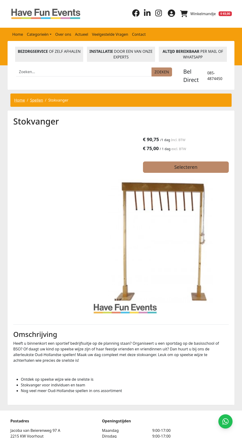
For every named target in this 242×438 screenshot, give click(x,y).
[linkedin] (145, 15)
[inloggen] (170, 13)
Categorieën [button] (38, 33)
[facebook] (134, 15)
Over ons (63, 33)
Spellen (36, 99)
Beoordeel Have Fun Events (177, 387)
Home (17, 33)
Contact (139, 33)
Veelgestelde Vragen (110, 33)
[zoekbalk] (84, 71)
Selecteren (194, 167)
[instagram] (157, 15)
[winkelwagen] (205, 13)
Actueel (81, 33)
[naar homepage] (36, 13)
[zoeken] (161, 71)
